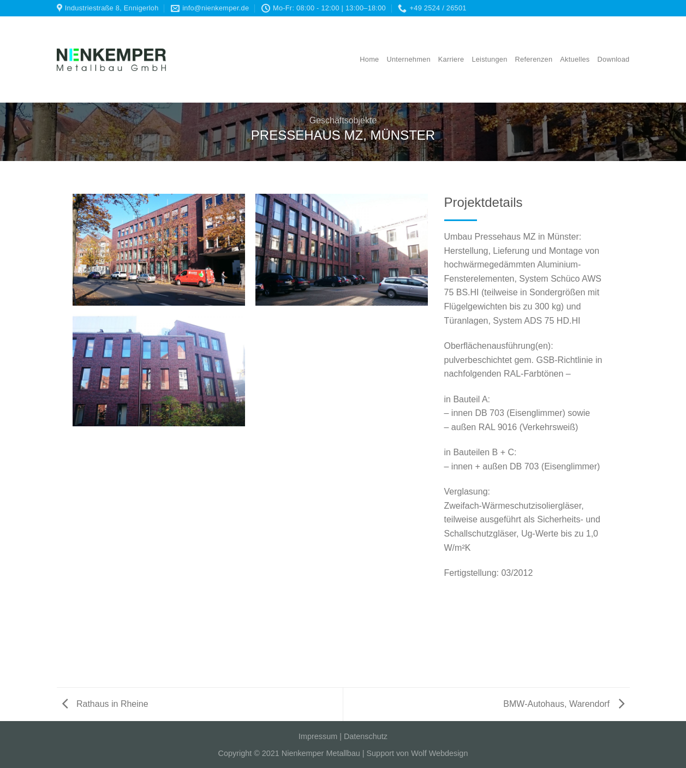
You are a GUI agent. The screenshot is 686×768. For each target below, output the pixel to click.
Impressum (318, 736)
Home (369, 59)
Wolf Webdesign (439, 753)
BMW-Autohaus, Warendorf (563, 704)
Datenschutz (365, 736)
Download (614, 59)
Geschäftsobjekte (343, 120)
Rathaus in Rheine (105, 704)
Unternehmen (408, 59)
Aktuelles (574, 59)
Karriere (451, 59)
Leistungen (489, 59)
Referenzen (534, 59)
